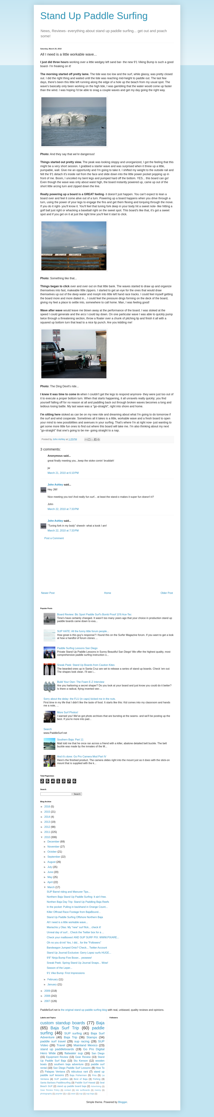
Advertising (96, 1086)
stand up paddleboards (57, 1049)
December (53, 841)
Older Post (167, 593)
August (51, 862)
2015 (47, 811)
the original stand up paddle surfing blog (84, 1009)
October (52, 851)
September (54, 856)
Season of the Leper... (59, 967)
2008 (47, 995)
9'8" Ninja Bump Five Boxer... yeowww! (69, 957)
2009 (47, 990)
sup (81, 1093)
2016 (47, 806)
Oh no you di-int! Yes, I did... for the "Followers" (74, 942)
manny (98, 1090)
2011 (47, 832)
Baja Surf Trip (64, 1028)
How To (100, 1067)
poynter (58, 1093)
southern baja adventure (68, 1064)
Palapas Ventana (55, 1071)
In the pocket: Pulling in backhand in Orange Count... (77, 907)
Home (107, 593)
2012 (47, 827)
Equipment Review (57, 1057)
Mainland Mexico (85, 1045)
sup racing (81, 1041)
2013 (47, 821)
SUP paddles (61, 1079)
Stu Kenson (81, 1060)
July (50, 867)
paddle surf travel (53, 1041)
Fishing (96, 1079)
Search (48, 729)
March (51, 887)
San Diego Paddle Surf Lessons (72, 1067)
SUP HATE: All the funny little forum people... (83, 631)
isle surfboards (83, 1090)
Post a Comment (54, 538)
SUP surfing (73, 1033)
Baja (100, 1023)
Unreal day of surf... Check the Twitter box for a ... (75, 932)
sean (73, 1093)
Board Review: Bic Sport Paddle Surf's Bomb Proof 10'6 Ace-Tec (94, 614)
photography (46, 1093)
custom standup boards (62, 1023)
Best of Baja (81, 1079)
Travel (61, 1045)
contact (67, 1090)
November (53, 846)
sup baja (90, 1093)
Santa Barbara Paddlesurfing (55, 1082)
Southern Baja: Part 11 (70, 739)
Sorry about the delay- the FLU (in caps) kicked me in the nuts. (80, 698)
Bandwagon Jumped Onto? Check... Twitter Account (77, 947)
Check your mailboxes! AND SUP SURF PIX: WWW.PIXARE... (83, 937)
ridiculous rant (79, 1071)
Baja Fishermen (78, 1075)
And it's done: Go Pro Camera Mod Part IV (81, 756)
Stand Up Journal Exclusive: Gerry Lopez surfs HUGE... (79, 952)
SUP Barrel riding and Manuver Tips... (68, 891)
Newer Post (48, 593)
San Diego (98, 1053)
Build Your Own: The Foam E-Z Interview (80, 682)
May (50, 877)
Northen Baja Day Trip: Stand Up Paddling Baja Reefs (78, 901)
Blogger (122, 1102)
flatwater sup (73, 1053)
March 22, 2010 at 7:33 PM (63, 509)
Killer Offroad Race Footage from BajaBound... (74, 912)
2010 (47, 837)
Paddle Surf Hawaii (85, 1082)
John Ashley (55, 484)
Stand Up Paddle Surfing (94, 15)
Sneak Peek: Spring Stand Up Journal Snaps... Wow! (77, 962)
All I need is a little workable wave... (67, 922)
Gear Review (83, 1057)
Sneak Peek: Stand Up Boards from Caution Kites (86, 665)
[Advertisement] (107, 565)
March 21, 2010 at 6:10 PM (63, 472)
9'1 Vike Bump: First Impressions (66, 973)
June (50, 872)
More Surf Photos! (67, 712)
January (52, 984)
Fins (94, 1075)
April (50, 882)
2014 (47, 816)
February (52, 979)
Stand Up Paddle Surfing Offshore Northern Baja (75, 917)
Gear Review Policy (50, 1090)
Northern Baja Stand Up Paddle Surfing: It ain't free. (76, 896)
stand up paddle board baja (71, 1086)
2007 (47, 1001)
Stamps (91, 1037)
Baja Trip (70, 1037)
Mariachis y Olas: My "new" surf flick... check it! (74, 927)
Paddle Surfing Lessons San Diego (77, 648)
